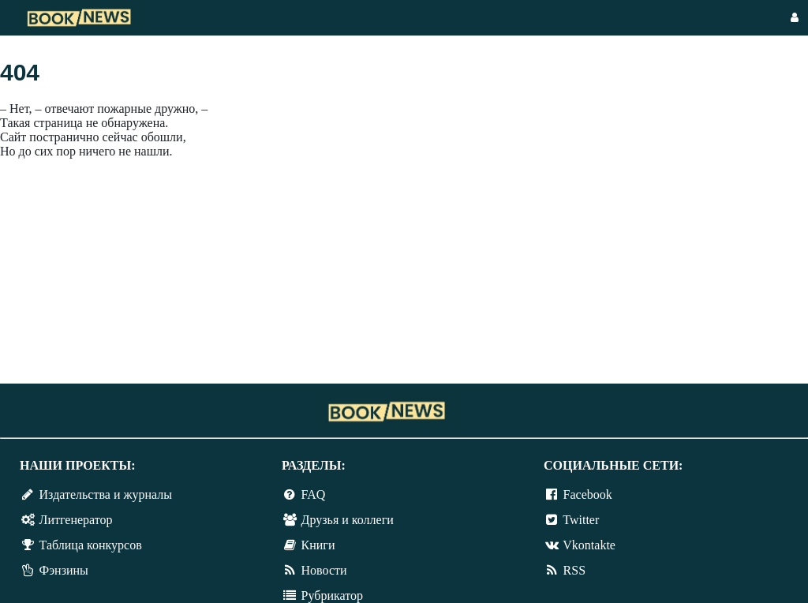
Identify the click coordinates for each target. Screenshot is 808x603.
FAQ (313, 494)
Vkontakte (589, 545)
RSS (574, 570)
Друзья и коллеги (347, 519)
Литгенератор (76, 519)
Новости (324, 570)
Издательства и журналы (105, 494)
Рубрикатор (332, 595)
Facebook (587, 494)
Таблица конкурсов (90, 545)
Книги (318, 545)
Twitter (581, 519)
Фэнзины (63, 570)
